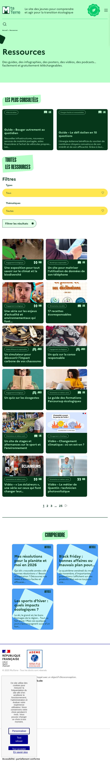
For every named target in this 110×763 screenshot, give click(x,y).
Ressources (14, 30)
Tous (55, 192)
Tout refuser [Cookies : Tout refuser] (19, 739)
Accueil (5, 30)
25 (60, 505)
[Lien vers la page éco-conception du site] (94, 10)
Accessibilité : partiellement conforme (21, 758)
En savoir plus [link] (20, 752)
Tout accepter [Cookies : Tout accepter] (19, 749)
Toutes (55, 210)
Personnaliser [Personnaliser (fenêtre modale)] (19, 731)
